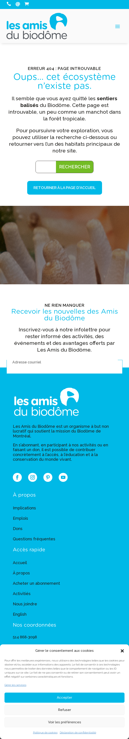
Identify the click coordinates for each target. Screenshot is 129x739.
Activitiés (22, 593)
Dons (17, 528)
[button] (122, 651)
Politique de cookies (45, 732)
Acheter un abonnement (36, 583)
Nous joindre (25, 604)
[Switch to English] (20, 615)
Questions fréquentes (34, 539)
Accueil (20, 562)
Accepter (64, 698)
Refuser (64, 710)
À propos (21, 573)
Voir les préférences (64, 722)
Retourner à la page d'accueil (64, 187)
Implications (24, 508)
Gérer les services (15, 685)
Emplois (20, 518)
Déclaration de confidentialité (78, 732)
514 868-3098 (25, 637)
